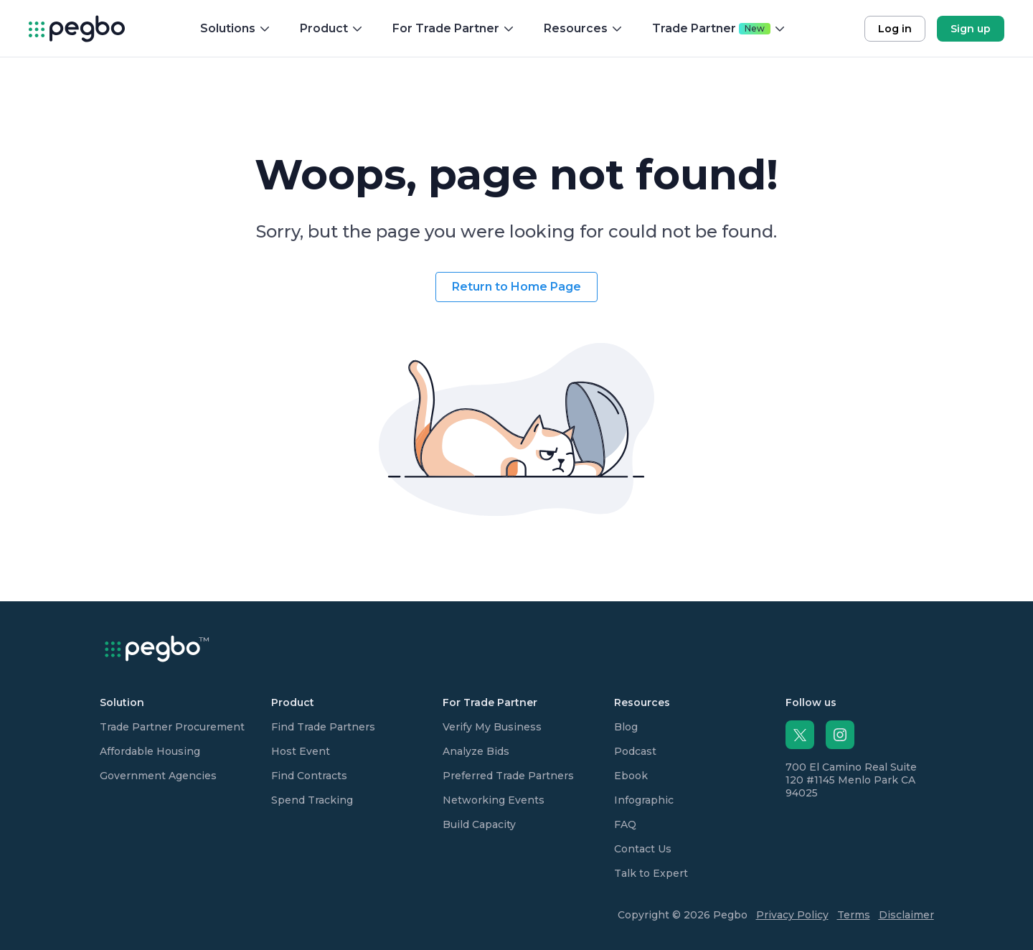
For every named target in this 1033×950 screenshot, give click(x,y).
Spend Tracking (312, 800)
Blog (626, 726)
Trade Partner (719, 28)
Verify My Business (492, 726)
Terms (853, 914)
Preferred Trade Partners (508, 775)
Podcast (635, 751)
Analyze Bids (476, 751)
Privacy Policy (792, 914)
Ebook (631, 775)
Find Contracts (309, 775)
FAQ (625, 824)
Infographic (644, 800)
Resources (583, 28)
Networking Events (493, 800)
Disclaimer (906, 914)
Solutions (235, 28)
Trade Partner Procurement (172, 726)
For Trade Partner (453, 28)
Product (332, 28)
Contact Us (642, 848)
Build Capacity (479, 824)
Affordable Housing (150, 751)
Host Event (300, 751)
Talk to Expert (651, 873)
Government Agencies (158, 775)
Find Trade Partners (323, 726)
